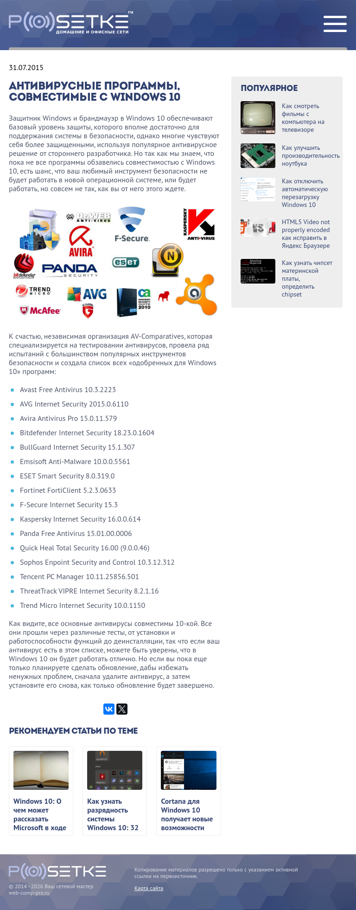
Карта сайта (148, 887)
